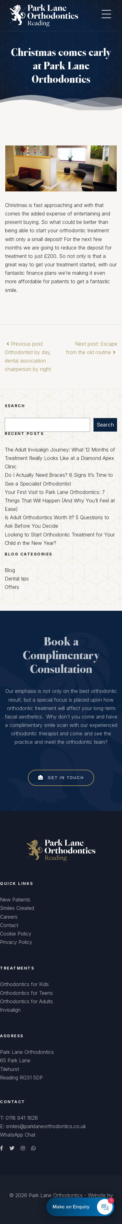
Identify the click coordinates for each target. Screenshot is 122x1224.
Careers (9, 917)
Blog (10, 570)
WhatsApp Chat (17, 1135)
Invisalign (10, 1010)
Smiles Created (17, 908)
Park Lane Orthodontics (56, 1195)
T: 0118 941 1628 (19, 1118)
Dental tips (17, 578)
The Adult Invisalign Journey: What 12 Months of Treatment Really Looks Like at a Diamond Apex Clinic (60, 458)
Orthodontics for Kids (24, 984)
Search (105, 425)
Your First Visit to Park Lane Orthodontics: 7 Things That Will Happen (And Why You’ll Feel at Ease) (60, 500)
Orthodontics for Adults (26, 1001)
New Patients (15, 899)
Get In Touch (61, 777)
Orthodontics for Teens (26, 993)
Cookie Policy (15, 933)
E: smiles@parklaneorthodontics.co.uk (43, 1126)
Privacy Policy (16, 942)
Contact (9, 925)
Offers (12, 587)
